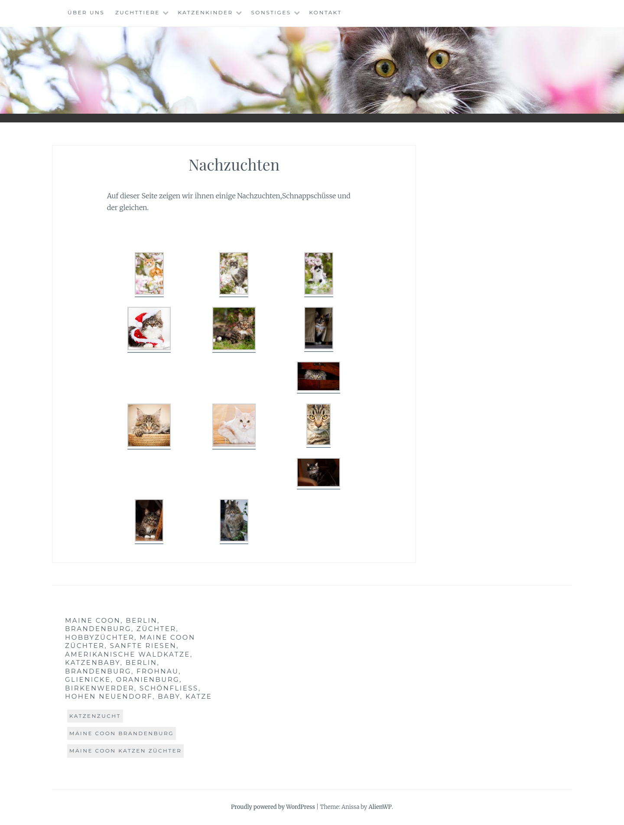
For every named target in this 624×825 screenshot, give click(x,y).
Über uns (86, 12)
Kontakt (325, 12)
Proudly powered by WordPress (273, 807)
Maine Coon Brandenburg (121, 733)
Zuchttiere (137, 12)
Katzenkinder (205, 12)
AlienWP (379, 807)
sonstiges (271, 12)
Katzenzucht (95, 716)
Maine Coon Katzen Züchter (125, 750)
